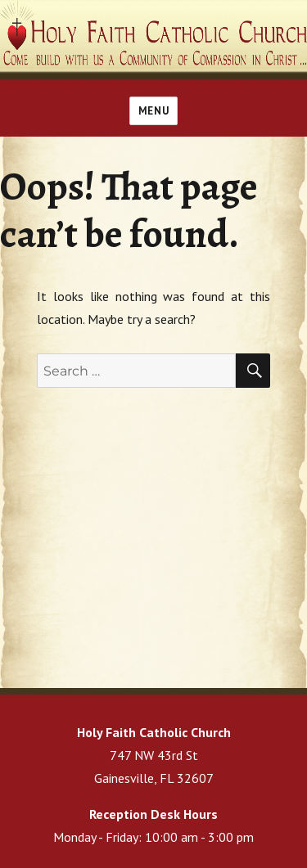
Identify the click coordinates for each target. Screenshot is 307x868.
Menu (153, 111)
